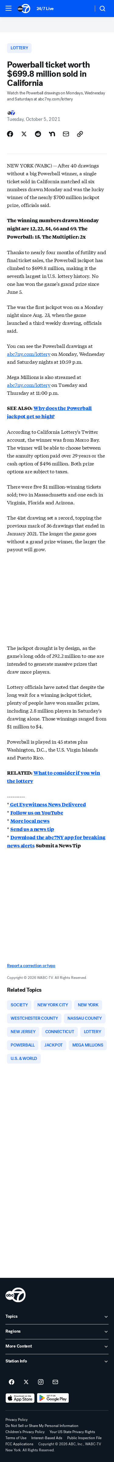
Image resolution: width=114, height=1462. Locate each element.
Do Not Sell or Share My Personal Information (41, 1426)
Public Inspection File (84, 1438)
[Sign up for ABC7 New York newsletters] (55, 1382)
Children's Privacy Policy (25, 1432)
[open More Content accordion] (57, 1346)
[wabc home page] (15, 1295)
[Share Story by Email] (66, 134)
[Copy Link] (80, 134)
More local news (30, 820)
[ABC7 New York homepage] (23, 8)
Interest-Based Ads (46, 1438)
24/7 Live (45, 9)
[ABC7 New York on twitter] (26, 1382)
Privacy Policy (16, 1420)
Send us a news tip (32, 829)
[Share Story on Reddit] (38, 134)
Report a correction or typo (31, 966)
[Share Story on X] (24, 134)
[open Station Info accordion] (57, 1361)
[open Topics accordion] (57, 1316)
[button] (8, 8)
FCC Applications (19, 1444)
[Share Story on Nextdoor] (52, 134)
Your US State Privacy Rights (72, 1432)
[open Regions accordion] (57, 1331)
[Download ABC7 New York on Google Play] (53, 1398)
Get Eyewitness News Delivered (47, 804)
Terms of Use (15, 1438)
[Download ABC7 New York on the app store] (20, 1398)
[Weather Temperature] (84, 8)
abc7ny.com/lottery (28, 353)
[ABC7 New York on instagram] (41, 1382)
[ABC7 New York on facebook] (11, 1382)
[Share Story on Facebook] (10, 134)
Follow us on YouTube (36, 812)
